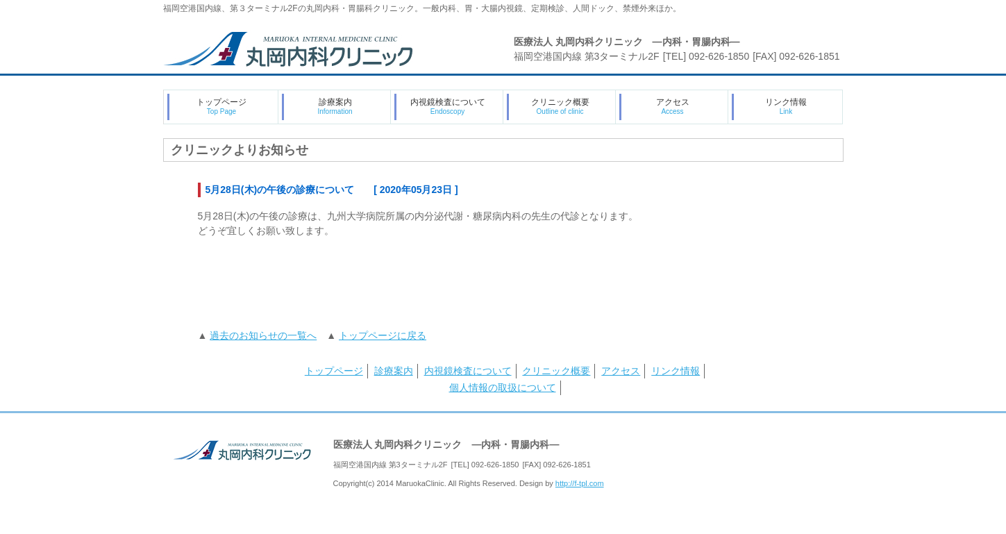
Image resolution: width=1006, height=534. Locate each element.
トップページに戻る (382, 335)
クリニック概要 (560, 106)
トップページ (221, 106)
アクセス (672, 106)
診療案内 (334, 106)
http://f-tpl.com (579, 483)
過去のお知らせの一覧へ (263, 335)
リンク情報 (786, 106)
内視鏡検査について (447, 106)
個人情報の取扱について (502, 387)
